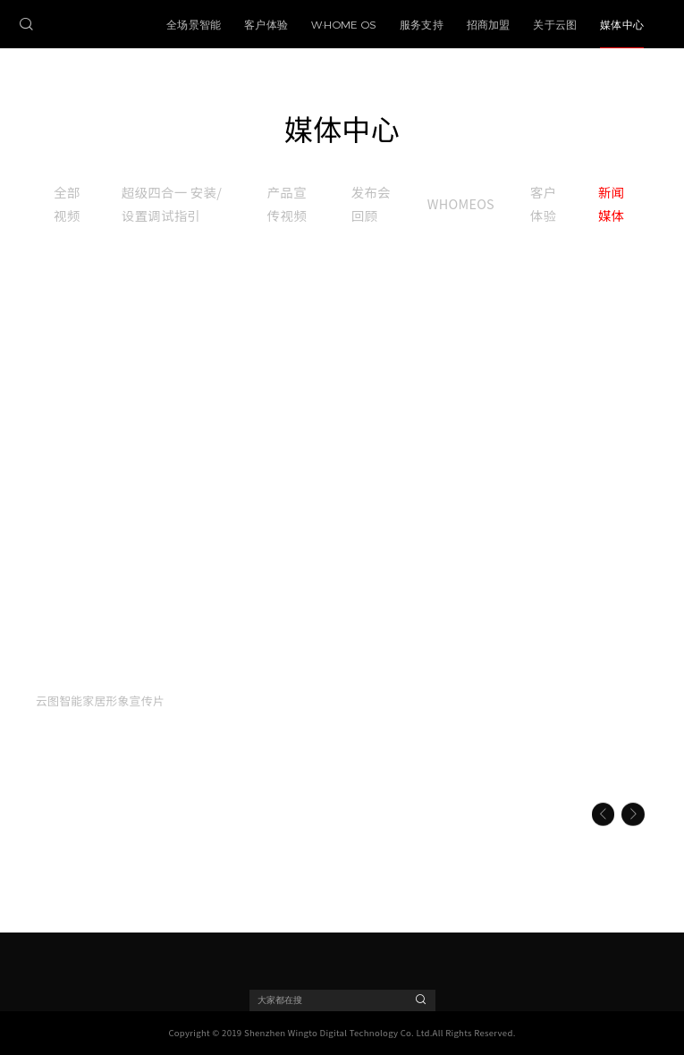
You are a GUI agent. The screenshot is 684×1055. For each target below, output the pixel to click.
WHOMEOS (460, 203)
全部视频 (67, 203)
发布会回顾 (371, 203)
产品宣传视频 (287, 203)
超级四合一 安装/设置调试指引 (172, 203)
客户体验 (543, 203)
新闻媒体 (611, 203)
